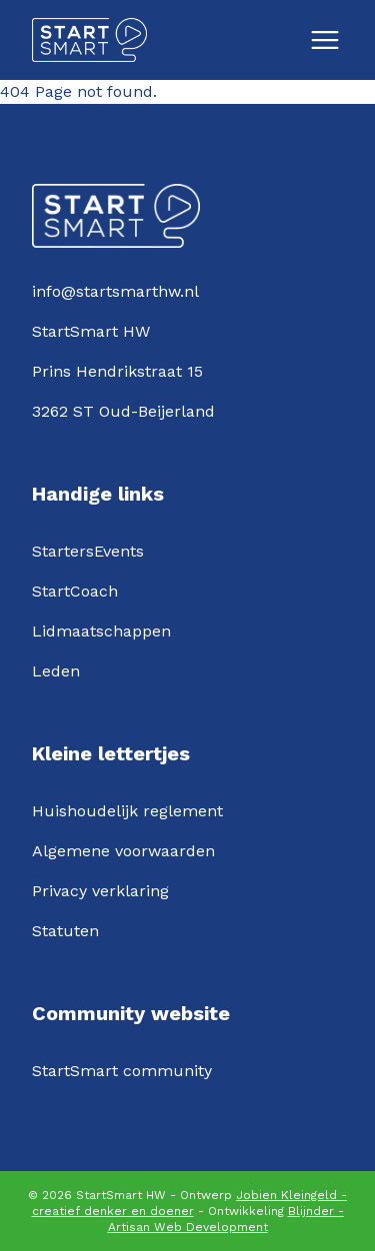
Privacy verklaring (100, 890)
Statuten (65, 930)
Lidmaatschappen (101, 631)
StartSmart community (122, 1070)
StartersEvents (88, 551)
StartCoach (75, 591)
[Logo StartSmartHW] (89, 40)
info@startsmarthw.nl (115, 291)
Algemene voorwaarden (123, 850)
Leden (56, 670)
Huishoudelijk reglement (127, 810)
